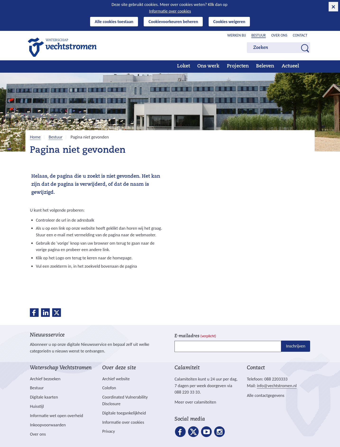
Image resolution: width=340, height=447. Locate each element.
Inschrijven (295, 346)
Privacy (108, 431)
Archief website (116, 378)
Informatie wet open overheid (56, 415)
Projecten (238, 66)
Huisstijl (37, 406)
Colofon (109, 387)
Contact (300, 35)
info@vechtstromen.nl (277, 385)
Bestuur (258, 35)
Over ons (279, 35)
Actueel (290, 66)
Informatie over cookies (170, 11)
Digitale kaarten (44, 397)
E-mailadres (195, 336)
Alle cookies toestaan (114, 21)
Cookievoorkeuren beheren (173, 21)
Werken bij (236, 35)
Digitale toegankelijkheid (124, 413)
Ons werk (208, 66)
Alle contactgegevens (265, 395)
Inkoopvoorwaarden (48, 425)
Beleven (265, 66)
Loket (183, 66)
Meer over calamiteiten (195, 402)
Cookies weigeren (229, 21)
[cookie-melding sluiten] (333, 6)
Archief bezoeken (45, 378)
